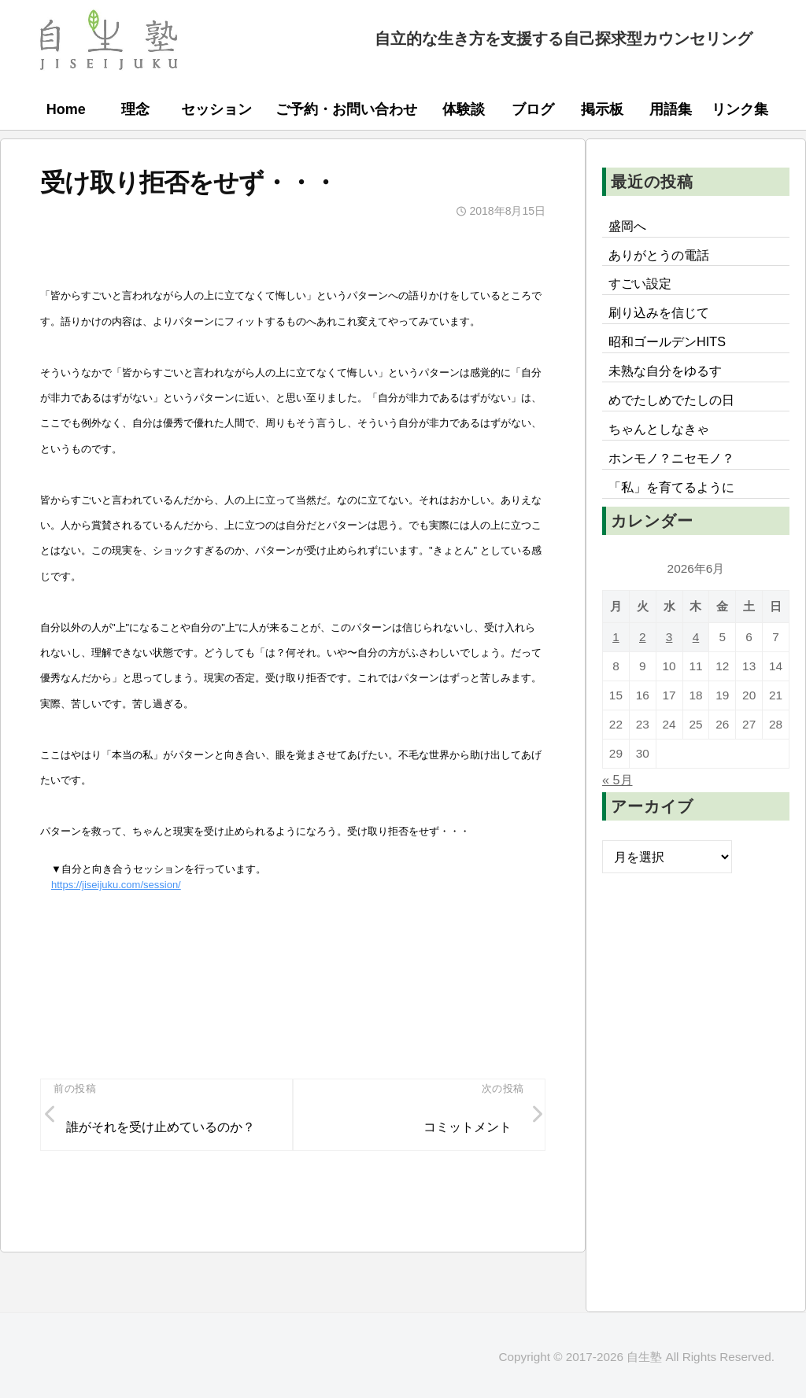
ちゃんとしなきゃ (658, 429)
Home (66, 109)
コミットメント (467, 1127)
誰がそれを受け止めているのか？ (160, 1127)
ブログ (533, 109)
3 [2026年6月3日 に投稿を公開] (669, 637)
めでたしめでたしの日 (671, 400)
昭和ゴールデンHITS (667, 341)
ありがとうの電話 (658, 255)
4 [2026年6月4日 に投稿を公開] (696, 637)
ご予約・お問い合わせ (346, 109)
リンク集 (740, 109)
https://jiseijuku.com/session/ (116, 885)
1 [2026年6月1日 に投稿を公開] (615, 637)
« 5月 (617, 780)
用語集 (670, 109)
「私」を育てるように (671, 487)
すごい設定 (639, 283)
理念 (135, 109)
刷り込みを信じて (658, 312)
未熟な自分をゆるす (665, 370)
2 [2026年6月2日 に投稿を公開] (642, 637)
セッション (216, 109)
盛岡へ (627, 226)
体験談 (463, 109)
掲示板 (602, 109)
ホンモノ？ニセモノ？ (671, 458)
